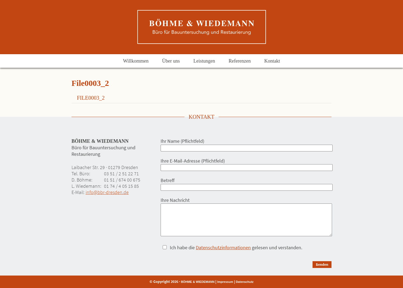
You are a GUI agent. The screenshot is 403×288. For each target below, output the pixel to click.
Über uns (171, 61)
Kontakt (272, 61)
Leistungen (204, 61)
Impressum (225, 281)
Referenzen (240, 61)
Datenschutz (244, 281)
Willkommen (135, 61)
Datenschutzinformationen (223, 247)
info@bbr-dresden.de (107, 192)
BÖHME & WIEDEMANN (197, 281)
